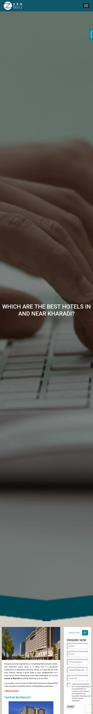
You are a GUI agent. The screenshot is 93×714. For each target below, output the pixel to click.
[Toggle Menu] (86, 5)
